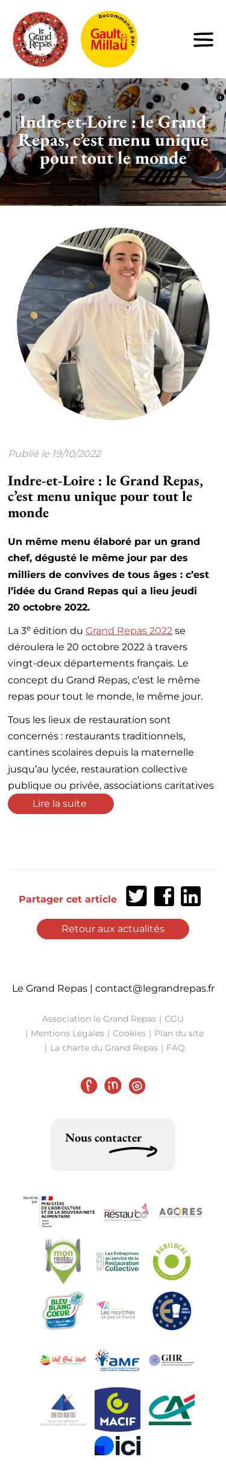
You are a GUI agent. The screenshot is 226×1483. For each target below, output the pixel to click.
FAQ (175, 1047)
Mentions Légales (67, 1033)
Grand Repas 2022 (129, 630)
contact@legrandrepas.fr (155, 988)
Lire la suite (61, 803)
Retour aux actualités (113, 928)
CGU (174, 1018)
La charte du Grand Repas (104, 1047)
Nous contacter (103, 1137)
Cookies (129, 1033)
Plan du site (179, 1033)
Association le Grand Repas (99, 1018)
